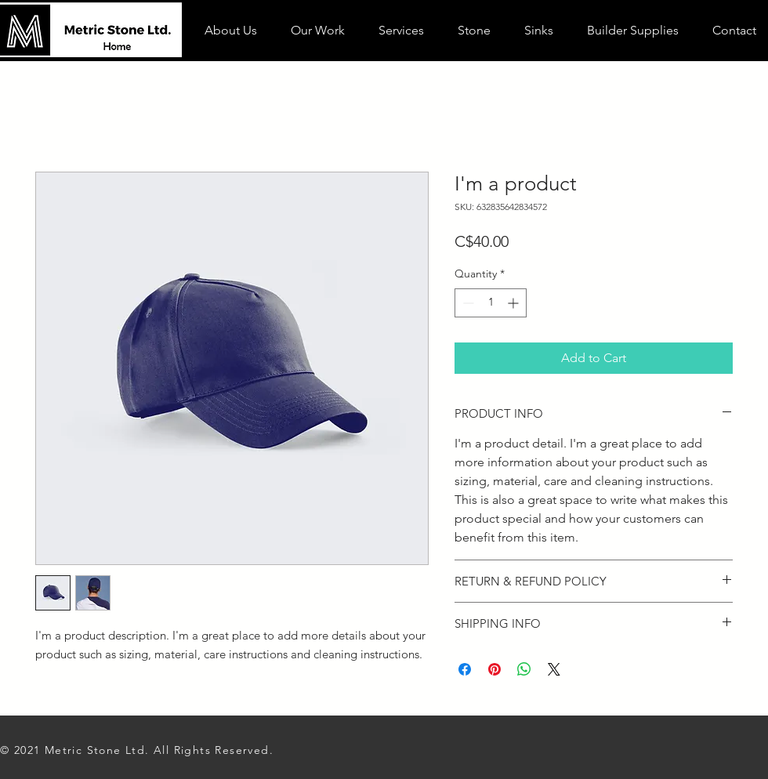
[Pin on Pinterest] (494, 669)
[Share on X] (554, 669)
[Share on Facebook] (464, 669)
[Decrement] (466, 303)
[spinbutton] (490, 303)
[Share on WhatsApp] (524, 669)
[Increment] (514, 303)
